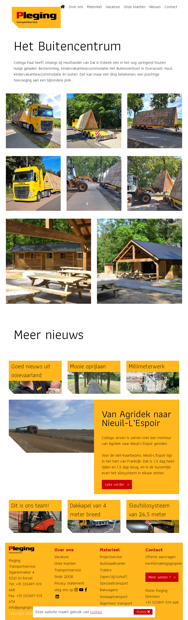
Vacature (113, 7)
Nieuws (155, 7)
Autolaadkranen (112, 563)
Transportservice (67, 570)
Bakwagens (109, 590)
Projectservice (111, 557)
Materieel (94, 7)
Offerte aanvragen (160, 557)
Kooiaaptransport (114, 597)
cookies (96, 612)
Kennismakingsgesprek (163, 563)
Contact (170, 7)
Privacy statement (69, 583)
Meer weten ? (160, 577)
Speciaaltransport (114, 583)
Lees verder (114, 484)
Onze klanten (134, 7)
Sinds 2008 (63, 577)
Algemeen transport (116, 603)
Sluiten (143, 611)
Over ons (76, 7)
